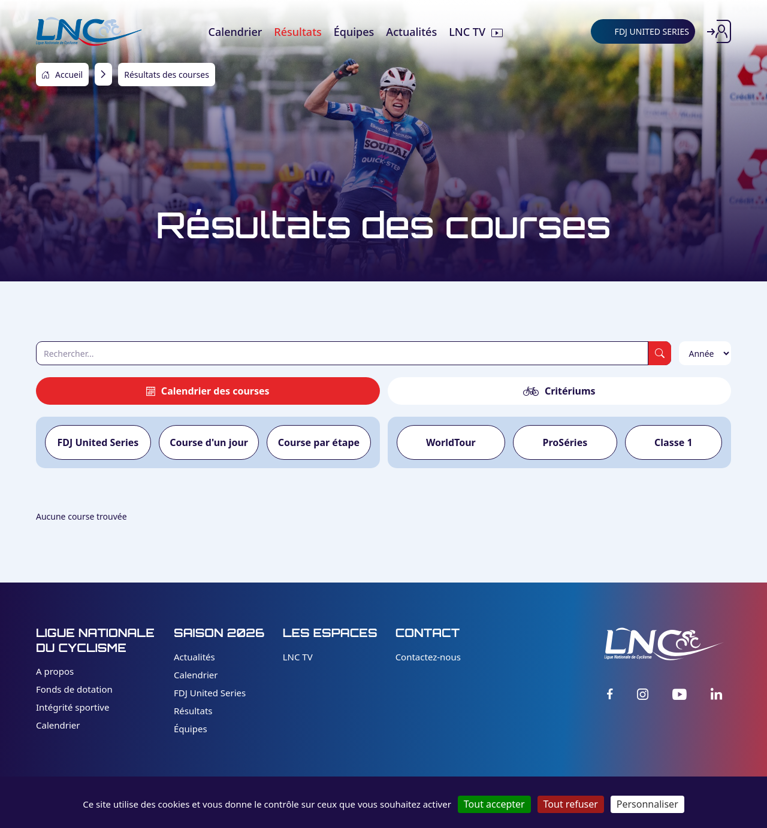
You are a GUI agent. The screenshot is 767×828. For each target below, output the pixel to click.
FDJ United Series (97, 442)
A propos (55, 671)
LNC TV (298, 657)
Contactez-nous (428, 657)
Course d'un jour (209, 442)
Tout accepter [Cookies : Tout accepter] (494, 804)
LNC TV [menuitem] (467, 31)
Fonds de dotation (74, 689)
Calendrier (58, 725)
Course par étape (319, 442)
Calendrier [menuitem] (235, 31)
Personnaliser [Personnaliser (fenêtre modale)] (647, 804)
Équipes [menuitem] (354, 31)
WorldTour (451, 442)
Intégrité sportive (72, 707)
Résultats (193, 711)
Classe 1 (673, 442)
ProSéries (565, 442)
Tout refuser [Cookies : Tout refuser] (570, 804)
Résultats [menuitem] (297, 31)
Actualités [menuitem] (411, 31)
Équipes (190, 729)
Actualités (194, 657)
